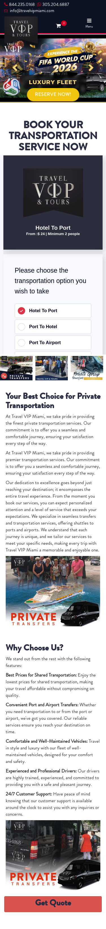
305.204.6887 (53, 4)
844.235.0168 (19, 4)
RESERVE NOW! (53, 94)
